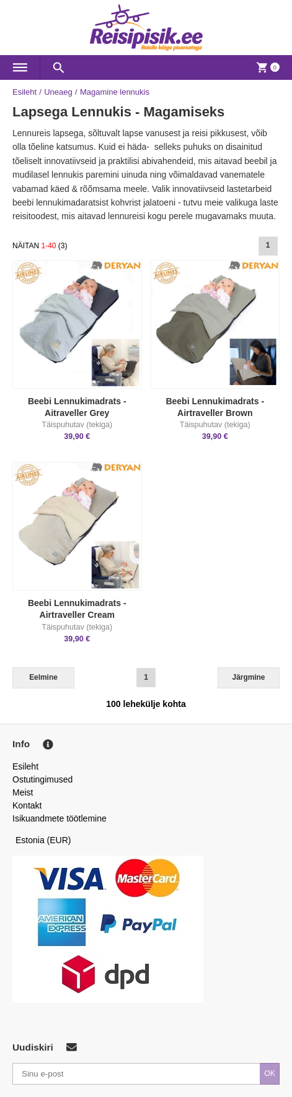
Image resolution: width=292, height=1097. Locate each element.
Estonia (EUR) (43, 840)
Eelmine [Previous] (43, 677)
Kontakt (27, 805)
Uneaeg (58, 92)
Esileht (24, 92)
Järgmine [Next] (248, 677)
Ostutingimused (42, 779)
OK (269, 1073)
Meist (22, 792)
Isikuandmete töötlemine (59, 818)
